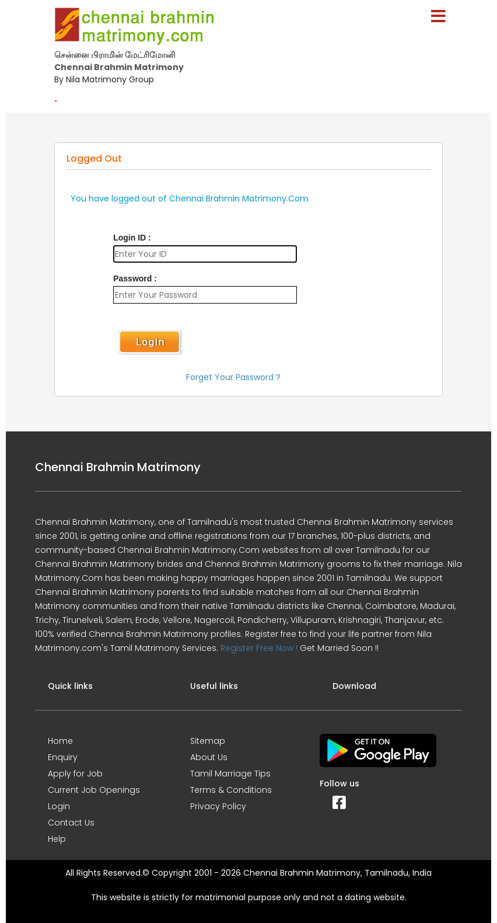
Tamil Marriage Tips (230, 773)
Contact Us (71, 822)
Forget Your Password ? (233, 377)
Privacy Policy (218, 806)
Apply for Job (75, 773)
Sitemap (207, 741)
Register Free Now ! (259, 648)
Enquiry (63, 757)
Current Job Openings (94, 790)
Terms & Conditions (231, 790)
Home (60, 741)
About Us (209, 757)
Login (59, 806)
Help (57, 839)
